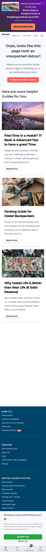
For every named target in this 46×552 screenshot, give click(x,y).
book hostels (7, 415)
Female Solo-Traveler (11, 497)
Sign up (5, 463)
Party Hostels (7, 489)
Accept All (23, 536)
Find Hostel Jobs (8, 504)
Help (4, 456)
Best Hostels (7, 482)
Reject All (23, 541)
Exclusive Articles (11, 430)
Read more (11, 168)
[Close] (43, 2)
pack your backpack (10, 419)
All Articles (6, 426)
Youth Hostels (8, 501)
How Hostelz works (9, 448)
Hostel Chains (7, 508)
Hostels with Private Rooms (13, 486)
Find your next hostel (23, 79)
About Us (5, 452)
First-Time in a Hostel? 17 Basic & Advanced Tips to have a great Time (23, 140)
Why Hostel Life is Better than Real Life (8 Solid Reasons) (23, 287)
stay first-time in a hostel (13, 423)
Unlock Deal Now (23, 26)
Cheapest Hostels (9, 493)
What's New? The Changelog (14, 460)
